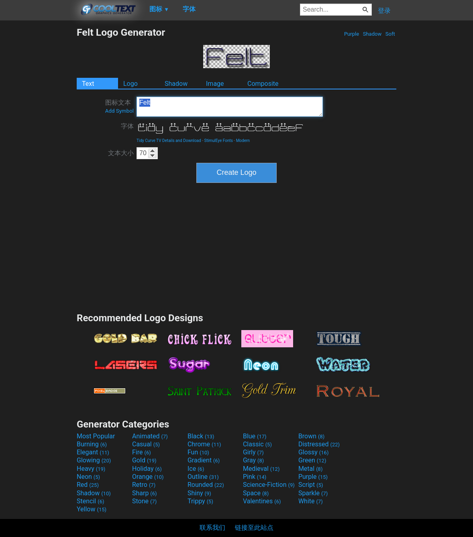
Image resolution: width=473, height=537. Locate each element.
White (310, 501)
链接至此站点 (254, 527)
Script (310, 484)
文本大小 (121, 153)
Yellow (91, 509)
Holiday (147, 468)
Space (256, 493)
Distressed (319, 444)
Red (88, 484)
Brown (311, 436)
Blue (255, 436)
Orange (148, 476)
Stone (144, 501)
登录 (384, 10)
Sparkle (313, 493)
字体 (127, 126)
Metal (310, 468)
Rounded (206, 484)
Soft (390, 34)
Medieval (261, 468)
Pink (255, 476)
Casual (146, 444)
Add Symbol (119, 111)
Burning (92, 444)
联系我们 (212, 527)
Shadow (372, 34)
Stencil (90, 501)
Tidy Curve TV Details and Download (169, 140)
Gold (144, 460)
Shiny (199, 493)
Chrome (204, 444)
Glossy (313, 452)
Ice (196, 468)
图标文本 (119, 106)
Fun (198, 452)
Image (215, 83)
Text (88, 83)
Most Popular (96, 436)
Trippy (200, 501)
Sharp (144, 493)
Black (201, 436)
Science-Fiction (269, 484)
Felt (230, 107)
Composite (263, 83)
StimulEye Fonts (218, 140)
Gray (253, 460)
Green (312, 460)
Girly (253, 452)
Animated (150, 436)
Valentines (262, 501)
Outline (203, 476)
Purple (352, 34)
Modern (243, 140)
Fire (141, 452)
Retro (143, 484)
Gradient (204, 460)
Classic (257, 444)
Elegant (93, 452)
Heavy (91, 468)
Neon (88, 476)
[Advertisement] (38, 146)
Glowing (94, 460)
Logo (130, 83)
